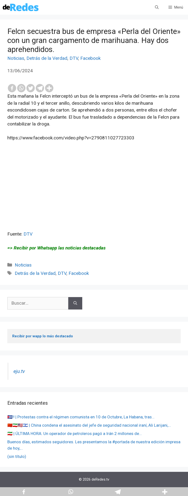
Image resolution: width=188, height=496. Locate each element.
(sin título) (16, 456)
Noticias (15, 58)
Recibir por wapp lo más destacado (42, 336)
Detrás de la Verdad (46, 58)
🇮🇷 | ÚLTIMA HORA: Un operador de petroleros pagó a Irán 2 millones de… (74, 433)
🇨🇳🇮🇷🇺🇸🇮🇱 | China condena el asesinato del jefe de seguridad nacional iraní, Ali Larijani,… (89, 425)
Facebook (90, 58)
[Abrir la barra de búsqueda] (157, 7)
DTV (74, 58)
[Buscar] (75, 303)
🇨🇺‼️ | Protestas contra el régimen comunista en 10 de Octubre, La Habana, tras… (80, 416)
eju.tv (19, 371)
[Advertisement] (94, 196)
